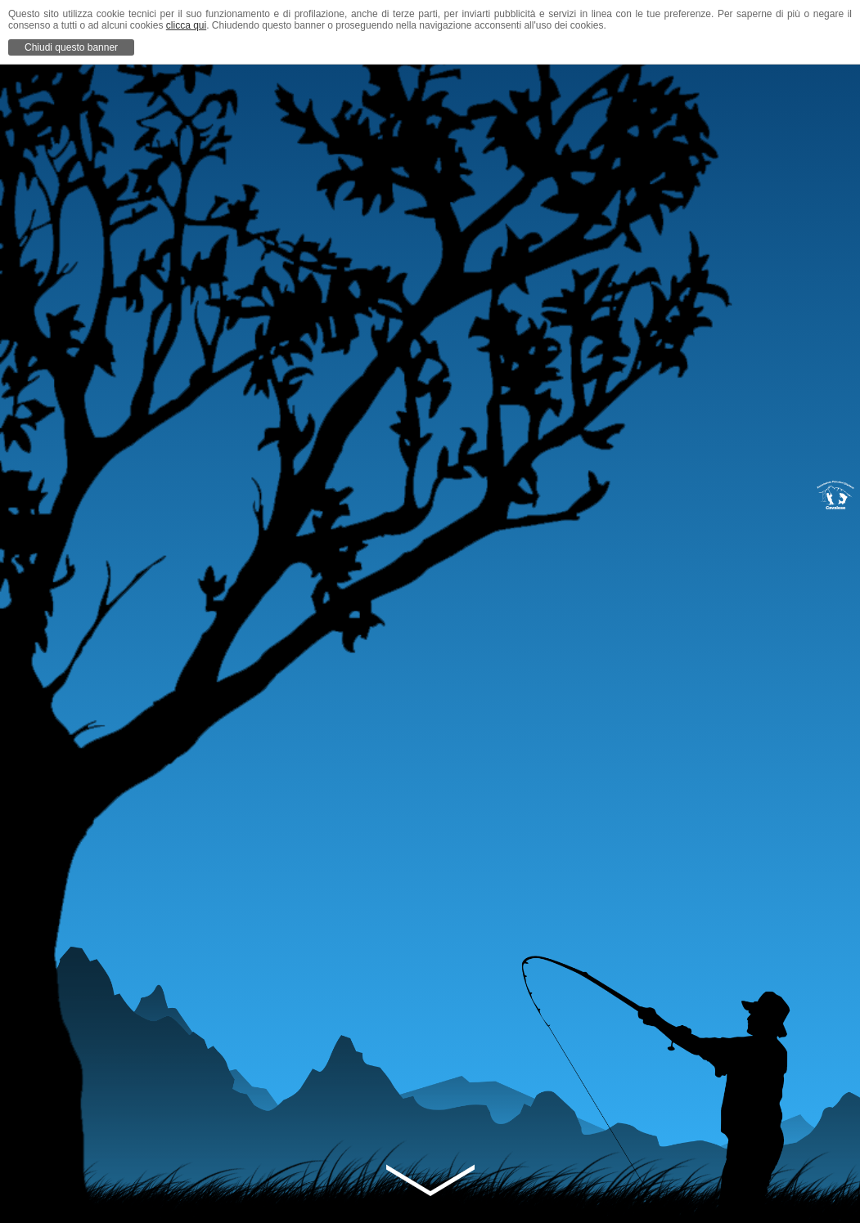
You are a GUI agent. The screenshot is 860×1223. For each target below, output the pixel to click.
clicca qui (186, 25)
